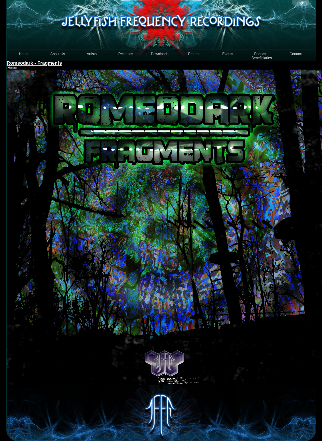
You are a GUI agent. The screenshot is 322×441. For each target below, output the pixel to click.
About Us (57, 54)
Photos (193, 54)
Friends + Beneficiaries (261, 56)
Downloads (159, 54)
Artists (92, 54)
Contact (296, 54)
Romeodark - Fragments (34, 63)
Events (227, 54)
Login (301, 3)
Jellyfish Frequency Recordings (161, 25)
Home (23, 54)
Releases (125, 54)
